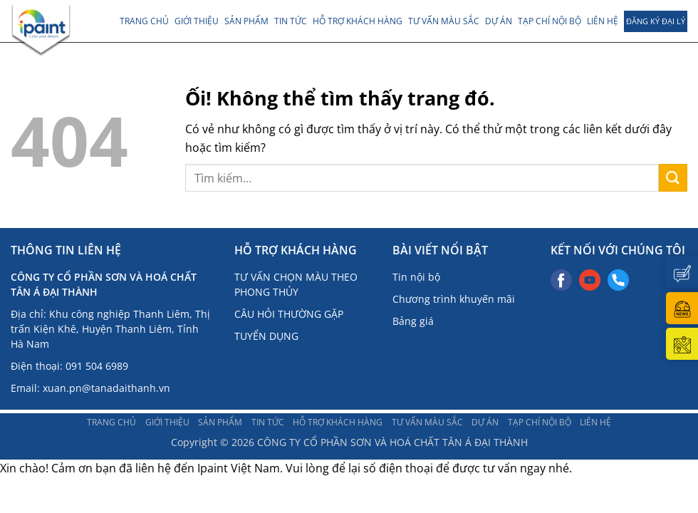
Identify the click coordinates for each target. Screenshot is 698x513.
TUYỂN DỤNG (266, 336)
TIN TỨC (290, 21)
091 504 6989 (97, 366)
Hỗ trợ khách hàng (357, 21)
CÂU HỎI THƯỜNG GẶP (288, 314)
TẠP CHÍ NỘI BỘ (549, 21)
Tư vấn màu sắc (443, 21)
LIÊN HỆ (602, 21)
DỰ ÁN (498, 21)
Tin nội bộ (416, 277)
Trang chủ (144, 21)
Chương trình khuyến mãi (453, 299)
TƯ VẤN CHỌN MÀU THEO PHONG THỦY (296, 284)
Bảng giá (413, 321)
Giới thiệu (196, 21)
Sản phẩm (246, 21)
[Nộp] (673, 178)
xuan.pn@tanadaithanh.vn (106, 388)
